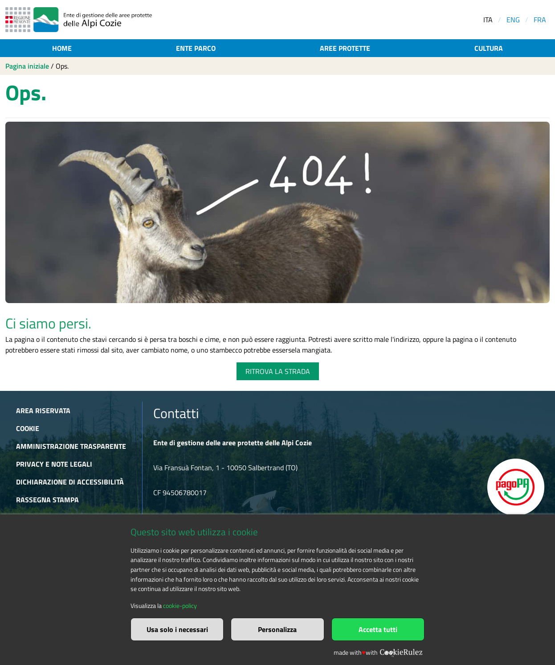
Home (62, 48)
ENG (513, 19)
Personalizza (277, 629)
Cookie (27, 428)
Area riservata (43, 410)
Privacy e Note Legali (54, 464)
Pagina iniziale (27, 66)
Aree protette (345, 48)
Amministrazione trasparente (71, 446)
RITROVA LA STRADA (277, 371)
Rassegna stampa (47, 499)
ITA (488, 19)
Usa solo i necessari (177, 629)
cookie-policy (180, 606)
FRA (540, 19)
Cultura (488, 48)
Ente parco (196, 48)
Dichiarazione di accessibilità (70, 481)
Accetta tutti (378, 629)
